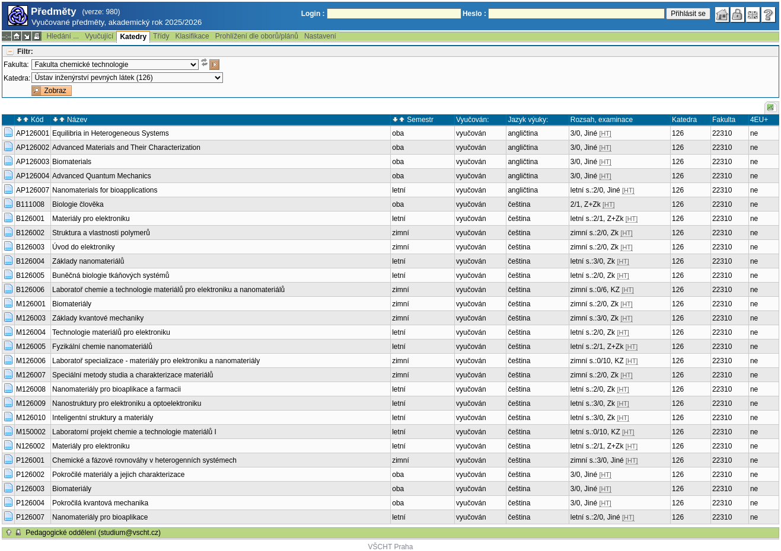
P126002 (30, 474)
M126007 (31, 375)
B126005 (30, 275)
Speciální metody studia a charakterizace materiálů (132, 375)
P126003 (30, 489)
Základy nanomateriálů (88, 261)
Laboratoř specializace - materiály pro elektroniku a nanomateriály (156, 361)
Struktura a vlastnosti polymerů (101, 233)
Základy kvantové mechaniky (98, 318)
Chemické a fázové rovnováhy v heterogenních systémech (144, 460)
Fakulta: (16, 64)
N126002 (30, 446)
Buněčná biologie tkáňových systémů (110, 275)
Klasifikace (192, 36)
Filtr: (25, 51)
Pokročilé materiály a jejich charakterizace (118, 474)
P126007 (30, 517)
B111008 (30, 204)
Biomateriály (71, 304)
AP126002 (32, 147)
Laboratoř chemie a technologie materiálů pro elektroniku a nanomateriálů (168, 290)
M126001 (31, 304)
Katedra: (17, 78)
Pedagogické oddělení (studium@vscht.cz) (93, 532)
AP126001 (32, 133)
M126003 (31, 318)
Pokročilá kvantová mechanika (100, 503)
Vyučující (99, 36)
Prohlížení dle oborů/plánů (256, 36)
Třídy (161, 36)
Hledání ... (62, 36)
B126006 (30, 290)
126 (678, 133)
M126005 (31, 346)
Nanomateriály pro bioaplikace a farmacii (116, 389)
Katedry (133, 37)
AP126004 (32, 176)
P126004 (30, 503)
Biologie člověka (78, 204)
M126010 (31, 418)
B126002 (30, 233)
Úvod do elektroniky (83, 247)
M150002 (31, 432)
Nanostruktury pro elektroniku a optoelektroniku (126, 403)
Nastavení (320, 36)
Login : (313, 13)
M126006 (31, 361)
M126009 (31, 403)
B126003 (30, 247)
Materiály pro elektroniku (91, 218)
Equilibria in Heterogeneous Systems (110, 133)
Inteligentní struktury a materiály (102, 418)
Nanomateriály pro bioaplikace (100, 517)
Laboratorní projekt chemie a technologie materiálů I (134, 432)
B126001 (30, 218)
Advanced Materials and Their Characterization (126, 147)
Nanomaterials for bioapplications (104, 190)
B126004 (30, 261)
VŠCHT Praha (390, 547)
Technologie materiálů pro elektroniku (111, 332)
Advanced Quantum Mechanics (101, 176)
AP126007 (32, 190)
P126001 (30, 460)
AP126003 (32, 162)
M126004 (31, 332)
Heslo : (474, 13)
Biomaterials (71, 162)
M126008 (31, 389)
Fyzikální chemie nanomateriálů (102, 346)
